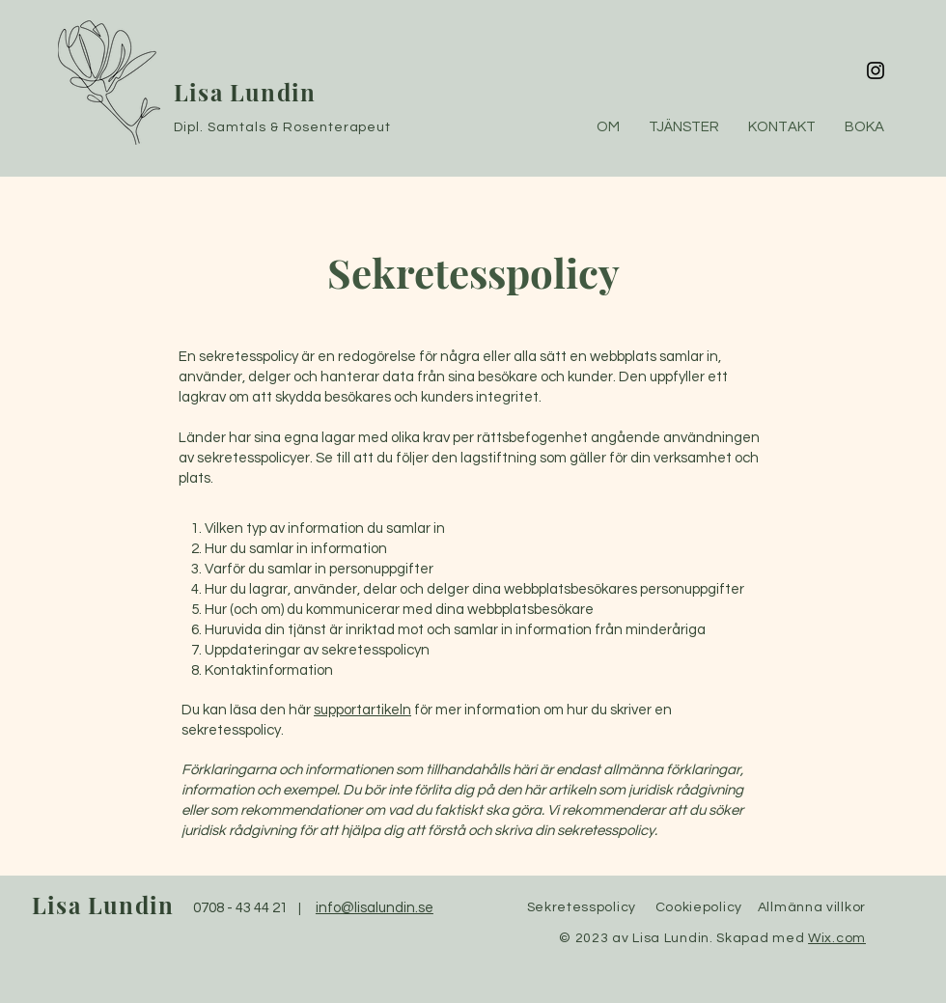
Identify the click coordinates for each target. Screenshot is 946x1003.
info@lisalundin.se (374, 908)
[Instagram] (875, 70)
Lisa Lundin (245, 91)
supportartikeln (362, 710)
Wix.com (837, 938)
